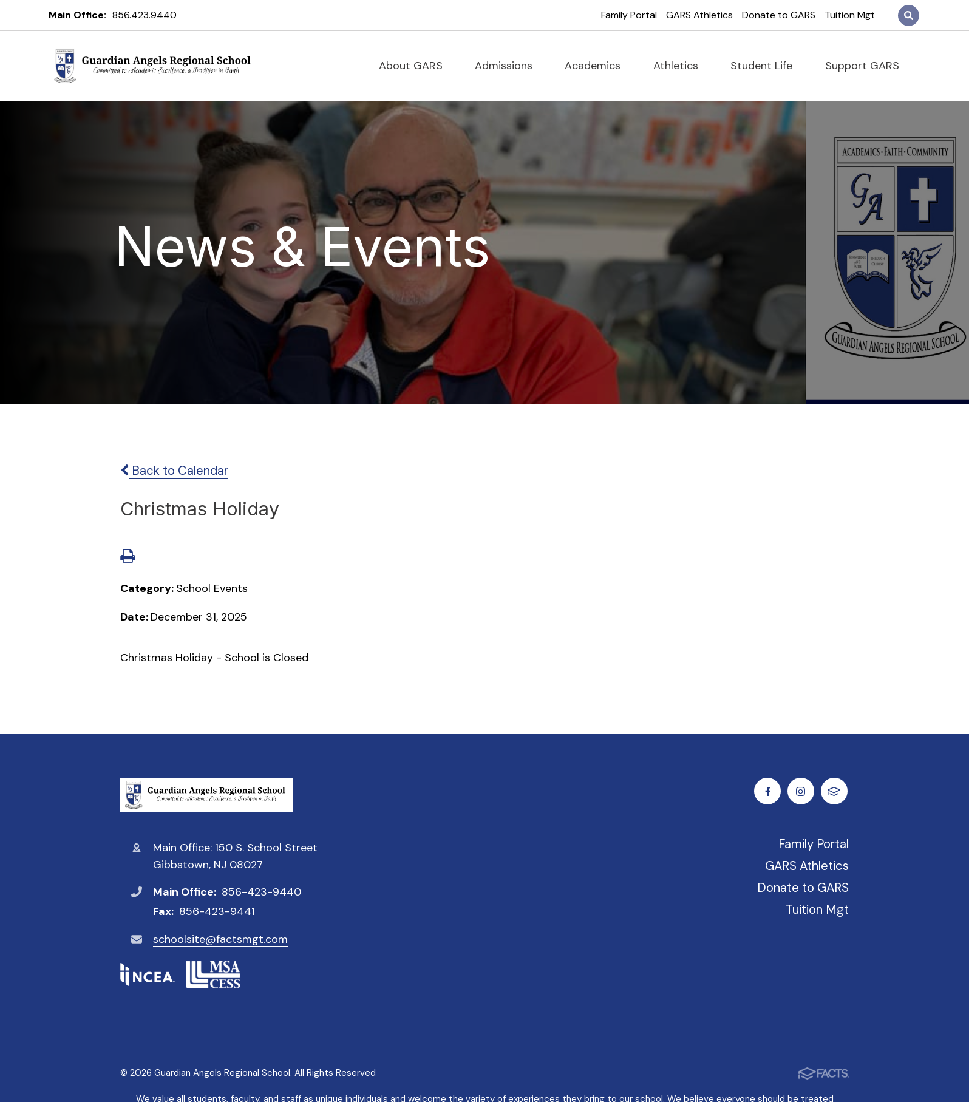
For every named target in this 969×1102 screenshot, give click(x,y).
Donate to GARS (778, 15)
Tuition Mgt (849, 15)
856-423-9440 (261, 892)
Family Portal (629, 15)
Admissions (509, 65)
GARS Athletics (699, 15)
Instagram (802, 791)
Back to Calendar (174, 470)
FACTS (835, 791)
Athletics (681, 65)
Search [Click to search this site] (908, 15)
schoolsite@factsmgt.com (220, 939)
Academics (598, 65)
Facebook (769, 791)
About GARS (416, 65)
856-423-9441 (217, 911)
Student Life (766, 65)
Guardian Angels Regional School (206, 795)
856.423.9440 (144, 15)
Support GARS (867, 65)
